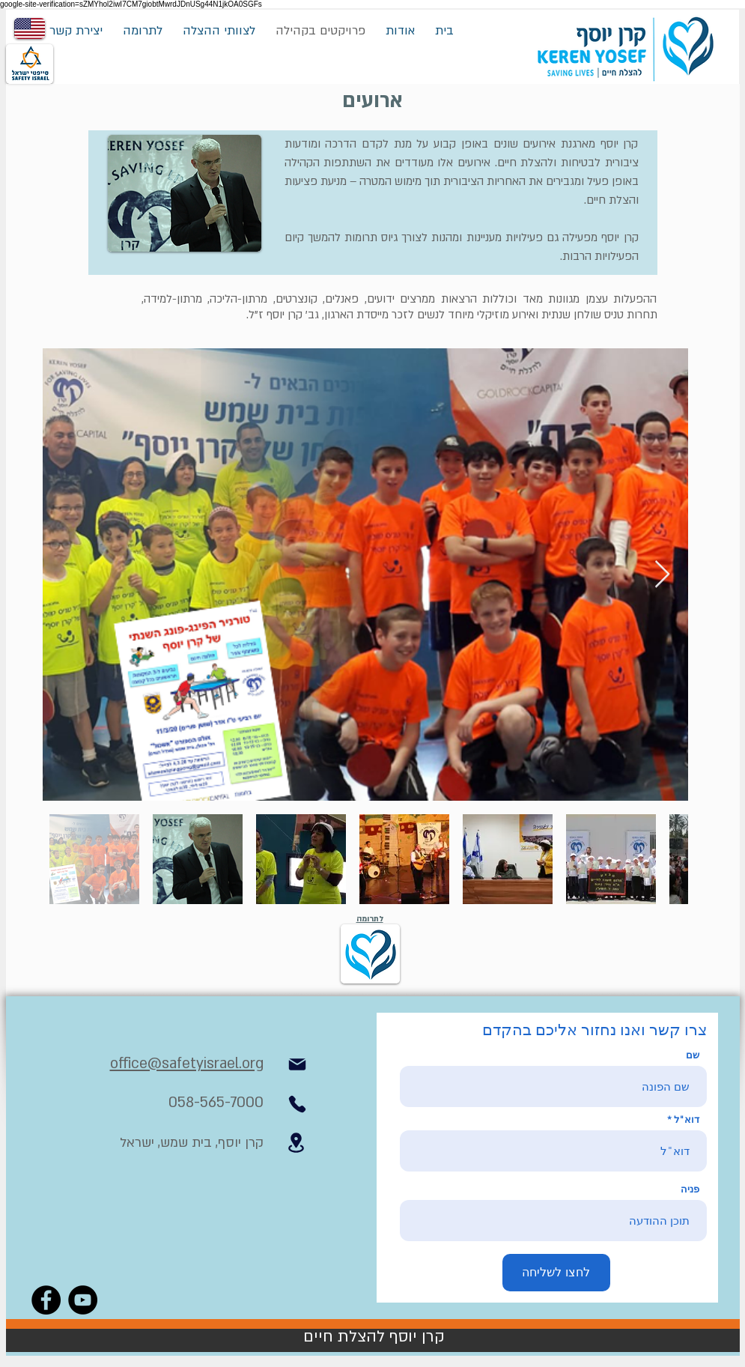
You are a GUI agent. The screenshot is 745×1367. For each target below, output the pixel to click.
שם (692, 1055)
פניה (690, 1189)
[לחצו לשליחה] (556, 1272)
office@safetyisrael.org (187, 1063)
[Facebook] (46, 1300)
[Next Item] (662, 574)
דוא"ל (686, 1119)
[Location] (296, 1142)
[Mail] (297, 1064)
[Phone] (297, 1104)
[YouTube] (82, 1300)
